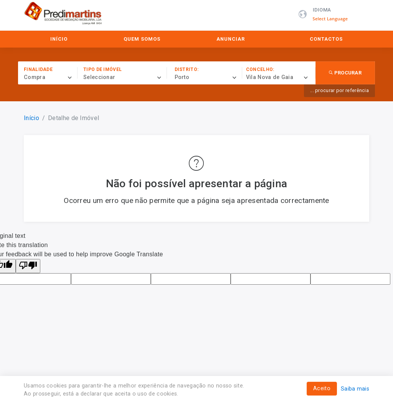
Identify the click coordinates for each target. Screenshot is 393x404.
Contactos (326, 39)
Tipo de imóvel (102, 69)
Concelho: (260, 69)
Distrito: (187, 69)
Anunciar (230, 39)
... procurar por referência (339, 90)
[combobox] (51, 77)
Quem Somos (142, 39)
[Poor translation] (28, 266)
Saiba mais (355, 389)
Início (59, 39)
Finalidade (38, 69)
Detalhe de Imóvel (73, 118)
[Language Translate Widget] (334, 19)
